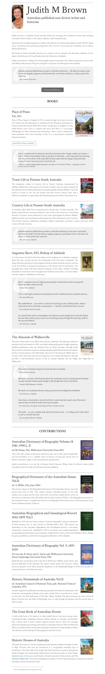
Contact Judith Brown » (53, 90)
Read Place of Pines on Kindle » (23, 143)
